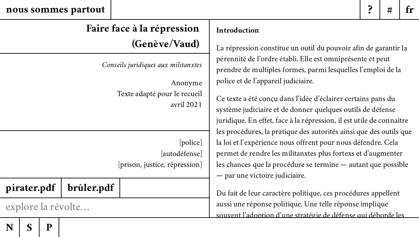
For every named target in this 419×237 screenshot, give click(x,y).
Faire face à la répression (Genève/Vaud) (142, 37)
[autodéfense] (181, 154)
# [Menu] (390, 11)
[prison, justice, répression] (160, 165)
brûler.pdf (90, 189)
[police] (190, 143)
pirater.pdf (30, 189)
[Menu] (409, 10)
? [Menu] (370, 11)
